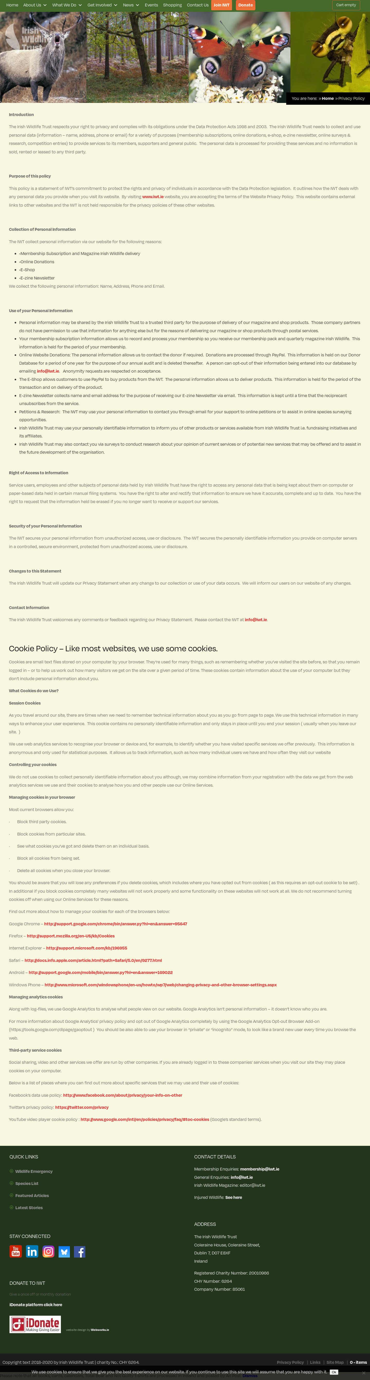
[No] (363, 1372)
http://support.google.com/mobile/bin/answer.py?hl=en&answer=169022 (101, 973)
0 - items (358, 1362)
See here (233, 1197)
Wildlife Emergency (34, 1171)
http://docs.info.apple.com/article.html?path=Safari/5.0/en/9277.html (93, 960)
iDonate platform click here (36, 1305)
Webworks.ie (99, 1330)
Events (151, 5)
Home (12, 5)
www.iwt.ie (153, 197)
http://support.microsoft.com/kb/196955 (86, 948)
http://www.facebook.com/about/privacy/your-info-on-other (122, 1095)
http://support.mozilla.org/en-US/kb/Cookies (71, 936)
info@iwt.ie (48, 371)
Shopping (172, 5)
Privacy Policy (290, 1362)
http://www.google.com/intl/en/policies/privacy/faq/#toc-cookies (145, 1120)
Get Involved (103, 5)
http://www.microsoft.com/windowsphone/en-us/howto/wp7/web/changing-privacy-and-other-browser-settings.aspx (161, 985)
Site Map (335, 1362)
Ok (334, 1372)
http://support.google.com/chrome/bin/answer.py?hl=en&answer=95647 (115, 924)
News (131, 5)
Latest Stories (29, 1208)
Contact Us (198, 5)
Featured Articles (32, 1196)
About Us (35, 5)
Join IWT (221, 5)
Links (315, 1362)
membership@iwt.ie (259, 1169)
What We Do (67, 5)
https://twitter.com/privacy (82, 1107)
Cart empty (346, 5)
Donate (245, 5)
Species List (27, 1184)
